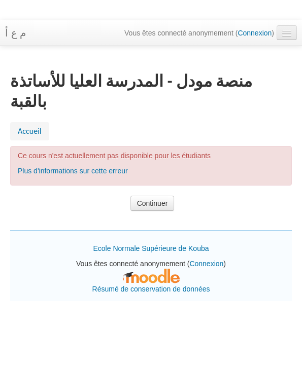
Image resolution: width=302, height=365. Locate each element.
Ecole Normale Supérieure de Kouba (151, 248)
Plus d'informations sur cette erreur (73, 171)
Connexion (255, 33)
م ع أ (15, 33)
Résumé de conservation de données (151, 289)
